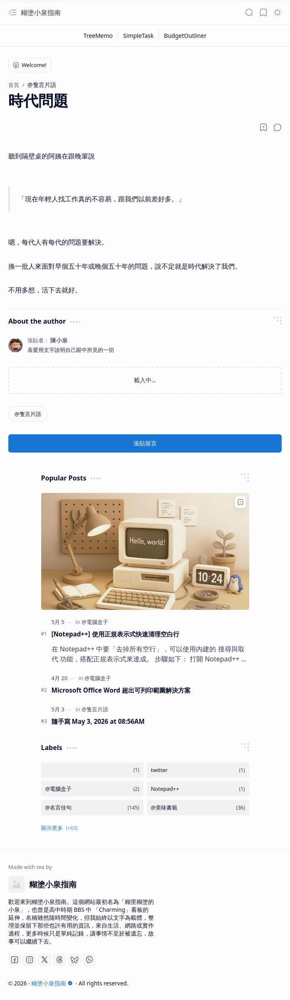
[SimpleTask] (138, 35)
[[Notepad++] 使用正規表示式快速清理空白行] (145, 551)
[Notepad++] (198, 789)
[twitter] (198, 770)
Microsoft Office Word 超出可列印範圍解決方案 (121, 690)
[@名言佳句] (92, 807)
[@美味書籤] (198, 807)
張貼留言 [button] (145, 443)
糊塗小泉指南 (41, 12)
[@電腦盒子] (95, 622)
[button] (12, 12)
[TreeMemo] (99, 35)
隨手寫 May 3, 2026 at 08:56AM (98, 721)
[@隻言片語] (27, 414)
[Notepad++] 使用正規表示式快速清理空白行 (115, 634)
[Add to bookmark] (240, 502)
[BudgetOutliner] (185, 35)
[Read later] (263, 127)
